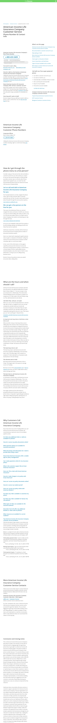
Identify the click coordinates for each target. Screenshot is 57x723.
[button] (55, 1)
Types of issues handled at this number (41, 63)
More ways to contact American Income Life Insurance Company (42, 66)
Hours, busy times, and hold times (40, 61)
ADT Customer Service (37, 98)
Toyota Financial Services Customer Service (42, 96)
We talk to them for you (8, 67)
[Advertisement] (16, 112)
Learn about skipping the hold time (11, 220)
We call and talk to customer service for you (42, 50)
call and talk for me (18, 367)
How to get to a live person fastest (40, 59)
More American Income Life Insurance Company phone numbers (43, 56)
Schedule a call (6, 69)
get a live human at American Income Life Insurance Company (15, 80)
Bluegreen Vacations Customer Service (41, 100)
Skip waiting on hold (21, 67)
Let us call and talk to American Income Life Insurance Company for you (15, 189)
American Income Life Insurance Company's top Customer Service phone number (43, 47)
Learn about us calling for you (10, 202)
